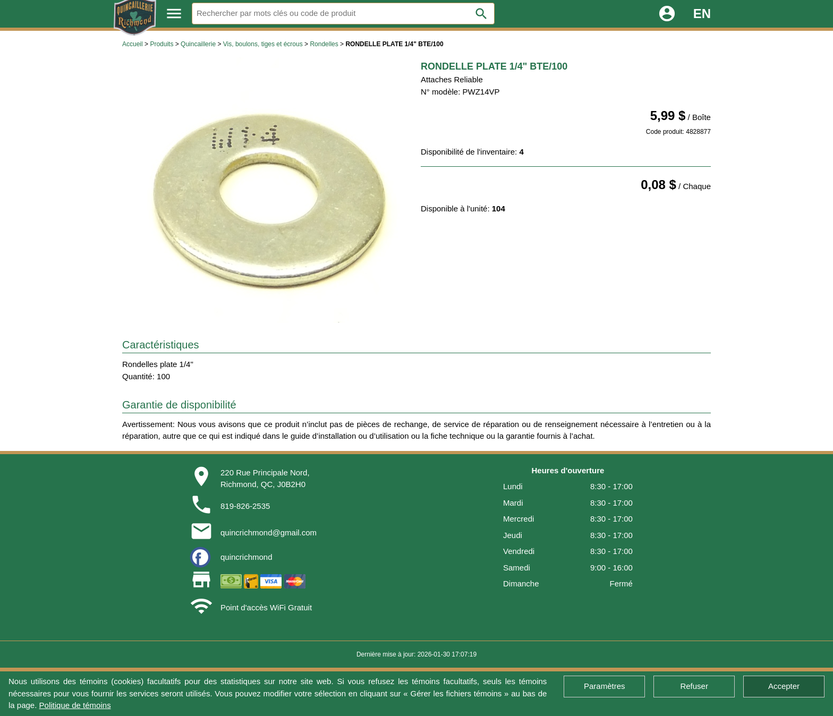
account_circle (667, 13)
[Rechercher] (343, 13)
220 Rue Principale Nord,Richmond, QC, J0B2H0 (265, 478)
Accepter (784, 686)
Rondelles (324, 44)
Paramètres (604, 686)
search (481, 13)
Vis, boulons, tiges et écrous (263, 44)
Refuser (694, 686)
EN (702, 13)
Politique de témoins (75, 705)
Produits (161, 44)
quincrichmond (246, 556)
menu (174, 13)
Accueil (132, 44)
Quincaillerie (198, 44)
